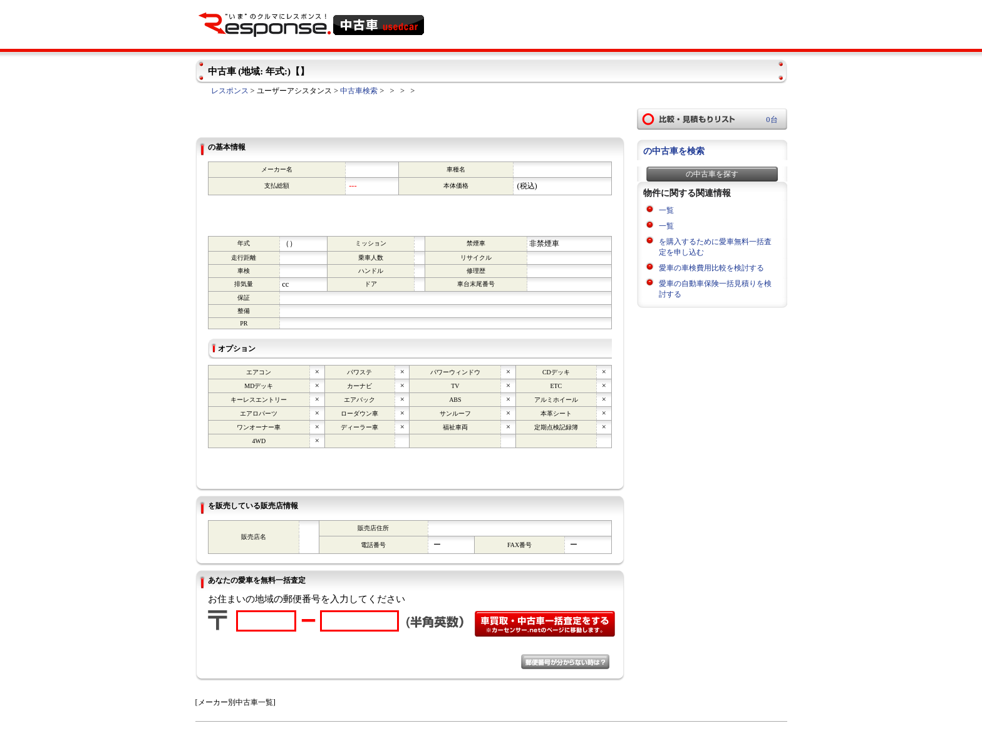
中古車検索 (359, 90)
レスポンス (230, 90)
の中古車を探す (712, 174)
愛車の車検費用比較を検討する (711, 268)
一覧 (666, 210)
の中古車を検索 (674, 151)
